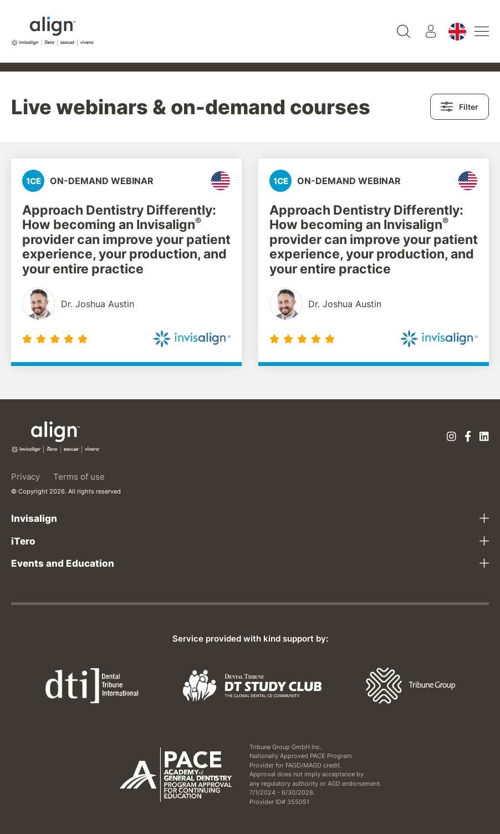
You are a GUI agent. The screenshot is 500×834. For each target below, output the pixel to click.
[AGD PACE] (176, 774)
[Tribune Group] (410, 684)
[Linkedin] (484, 437)
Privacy (25, 476)
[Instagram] (451, 437)
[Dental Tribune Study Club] (252, 684)
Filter (459, 107)
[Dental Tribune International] (92, 684)
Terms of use (79, 476)
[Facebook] (468, 437)
